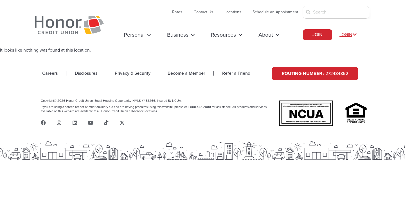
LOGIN (345, 34)
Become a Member (186, 73)
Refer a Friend (236, 73)
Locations (232, 12)
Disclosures (86, 73)
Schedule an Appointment (275, 12)
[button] (349, 34)
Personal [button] (138, 35)
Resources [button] (227, 35)
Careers (50, 73)
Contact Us (203, 12)
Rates (177, 12)
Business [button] (181, 35)
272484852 (315, 73)
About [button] (269, 35)
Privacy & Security (132, 73)
